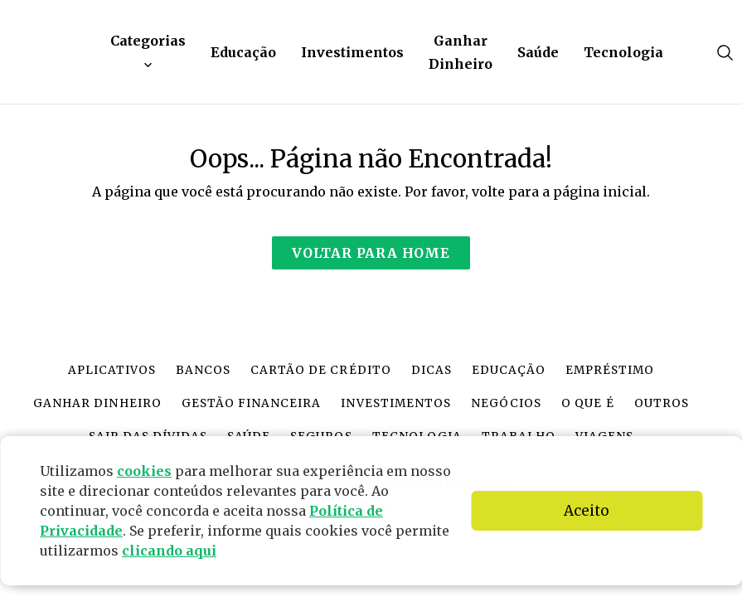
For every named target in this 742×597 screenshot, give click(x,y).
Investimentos (352, 52)
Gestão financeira (251, 403)
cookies (144, 471)
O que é (587, 403)
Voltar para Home (371, 253)
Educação (243, 52)
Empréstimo (609, 370)
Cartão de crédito (320, 370)
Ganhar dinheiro (97, 403)
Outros (661, 403)
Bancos (203, 370)
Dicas (431, 370)
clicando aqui (169, 550)
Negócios (506, 403)
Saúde (538, 52)
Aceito (586, 511)
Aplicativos (112, 370)
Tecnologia (623, 52)
